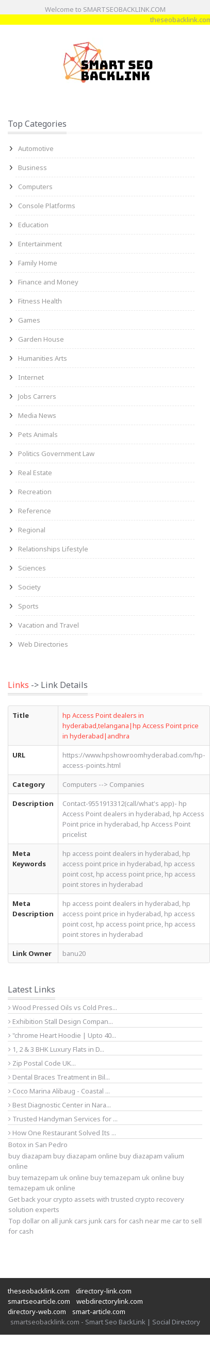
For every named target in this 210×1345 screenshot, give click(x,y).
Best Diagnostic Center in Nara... (59, 1104)
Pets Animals (38, 434)
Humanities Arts (42, 358)
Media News (37, 415)
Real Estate (35, 472)
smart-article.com (98, 1311)
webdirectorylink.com (109, 1301)
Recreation (35, 491)
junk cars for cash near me (130, 1220)
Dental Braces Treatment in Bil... (59, 1077)
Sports (28, 606)
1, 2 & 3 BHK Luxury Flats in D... (56, 1049)
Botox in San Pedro (38, 1144)
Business (32, 167)
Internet (31, 377)
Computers (35, 186)
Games (29, 320)
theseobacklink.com (39, 1291)
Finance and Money (48, 282)
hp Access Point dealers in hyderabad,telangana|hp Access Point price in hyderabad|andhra (130, 726)
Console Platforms (46, 205)
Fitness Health (40, 301)
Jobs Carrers (37, 396)
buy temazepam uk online (130, 1177)
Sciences (32, 568)
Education (33, 224)
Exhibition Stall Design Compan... (60, 1021)
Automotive (36, 148)
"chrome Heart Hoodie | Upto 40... (62, 1035)
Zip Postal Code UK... (42, 1063)
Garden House (41, 339)
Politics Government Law (56, 453)
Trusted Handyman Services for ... (63, 1118)
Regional (31, 529)
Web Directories (43, 644)
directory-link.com (104, 1291)
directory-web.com (37, 1311)
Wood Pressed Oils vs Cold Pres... (62, 1007)
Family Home (37, 262)
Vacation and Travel (48, 625)
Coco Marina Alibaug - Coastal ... (59, 1091)
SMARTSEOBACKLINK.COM (124, 9)
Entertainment (40, 243)
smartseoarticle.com (39, 1301)
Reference (34, 510)
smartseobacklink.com (44, 1321)
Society (29, 587)
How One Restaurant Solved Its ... (62, 1132)
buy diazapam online (85, 1156)
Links (18, 685)
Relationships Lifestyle (53, 548)
